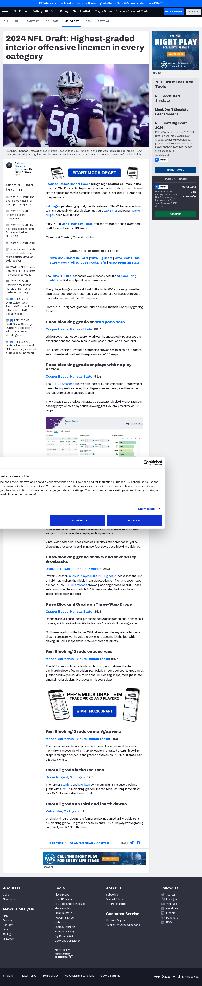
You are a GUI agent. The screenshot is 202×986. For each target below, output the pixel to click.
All (6, 21)
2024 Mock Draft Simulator (68, 258)
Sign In (193, 11)
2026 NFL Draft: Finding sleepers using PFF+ (17, 215)
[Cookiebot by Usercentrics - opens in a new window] (165, 463)
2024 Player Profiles (64, 262)
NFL (17, 21)
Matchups (61, 922)
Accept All (154, 520)
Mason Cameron (21, 165)
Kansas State (57, 184)
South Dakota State (93, 659)
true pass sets (110, 322)
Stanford (66, 784)
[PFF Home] (4, 11)
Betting (103, 21)
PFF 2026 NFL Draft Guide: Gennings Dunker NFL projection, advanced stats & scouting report (19, 328)
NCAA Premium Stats (124, 262)
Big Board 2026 (64, 936)
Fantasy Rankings (65, 931)
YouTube (171, 904)
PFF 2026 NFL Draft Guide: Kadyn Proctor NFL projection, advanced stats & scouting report (19, 306)
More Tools (175, 170)
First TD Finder (63, 899)
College (52, 21)
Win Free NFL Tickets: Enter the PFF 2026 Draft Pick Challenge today (21, 271)
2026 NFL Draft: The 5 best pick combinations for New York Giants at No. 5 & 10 (21, 231)
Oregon (95, 569)
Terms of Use (51, 975)
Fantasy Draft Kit (65, 927)
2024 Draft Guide (127, 258)
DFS (88, 21)
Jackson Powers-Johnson (67, 569)
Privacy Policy (28, 975)
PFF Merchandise (116, 904)
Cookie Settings (110, 975)
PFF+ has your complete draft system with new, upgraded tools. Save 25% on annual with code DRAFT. (101, 3)
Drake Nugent (57, 777)
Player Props (62, 894)
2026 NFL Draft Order (20, 243)
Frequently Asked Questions (123, 925)
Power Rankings (64, 917)
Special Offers (114, 899)
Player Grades (63, 908)
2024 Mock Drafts (94, 262)
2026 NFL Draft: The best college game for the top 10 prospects (20, 201)
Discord (170, 913)
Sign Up (175, 214)
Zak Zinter (54, 811)
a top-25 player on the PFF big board (92, 576)
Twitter (170, 894)
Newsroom (9, 899)
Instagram (172, 899)
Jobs (6, 894)
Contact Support (116, 920)
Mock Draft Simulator (67, 940)
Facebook (172, 908)
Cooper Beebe (80, 184)
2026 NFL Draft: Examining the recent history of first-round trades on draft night (18, 287)
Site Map (8, 975)
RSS (169, 922)
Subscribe (112, 894)
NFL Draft (72, 21)
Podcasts (172, 917)
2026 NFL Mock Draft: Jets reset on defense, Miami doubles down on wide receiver (21, 255)
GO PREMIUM (173, 11)
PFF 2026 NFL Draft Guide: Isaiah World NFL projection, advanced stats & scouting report (21, 347)
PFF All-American (62, 383)
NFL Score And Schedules (70, 904)
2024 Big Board (101, 258)
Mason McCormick (61, 659)
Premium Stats (63, 913)
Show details (165, 508)
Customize (100, 520)
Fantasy (33, 21)
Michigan (54, 206)
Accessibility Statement (79, 975)
